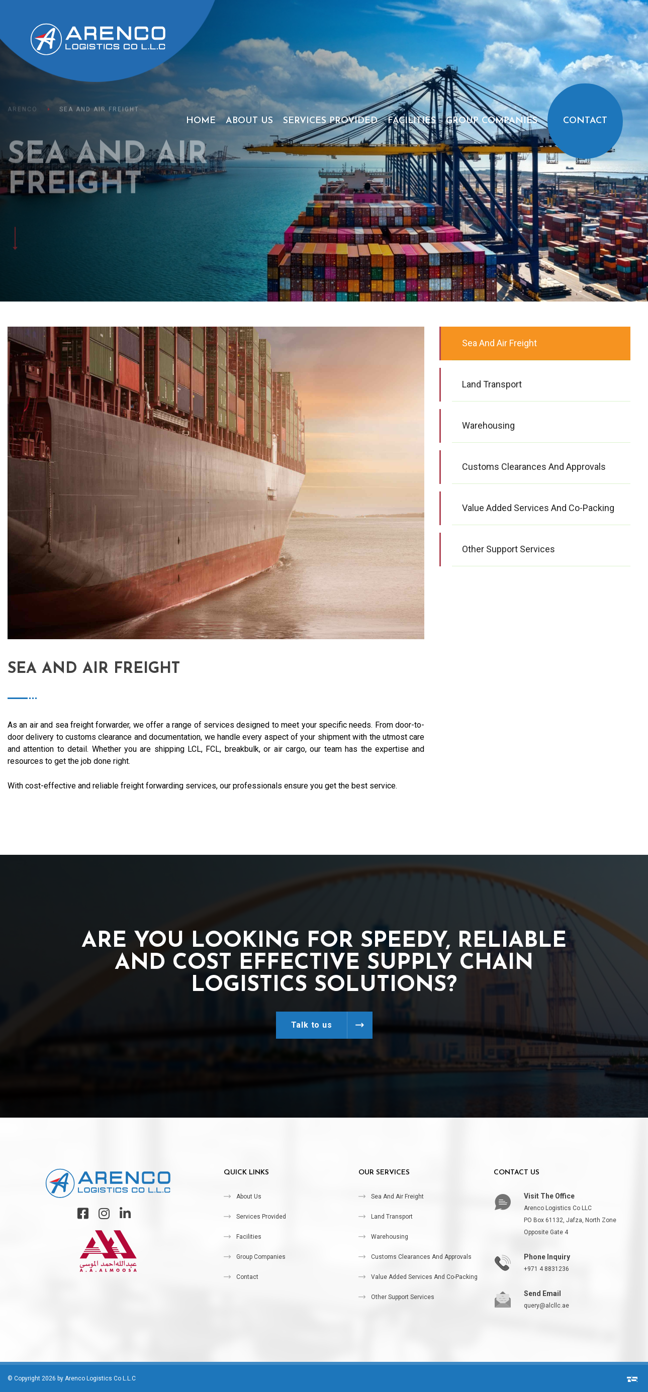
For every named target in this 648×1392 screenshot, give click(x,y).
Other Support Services (402, 1297)
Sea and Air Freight (397, 1196)
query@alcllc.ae (546, 1305)
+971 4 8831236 (546, 1268)
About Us (249, 121)
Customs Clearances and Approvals (421, 1256)
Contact (585, 121)
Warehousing (389, 1236)
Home (201, 121)
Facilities (412, 121)
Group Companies (491, 121)
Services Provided (330, 121)
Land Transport (392, 1216)
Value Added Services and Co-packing (424, 1276)
